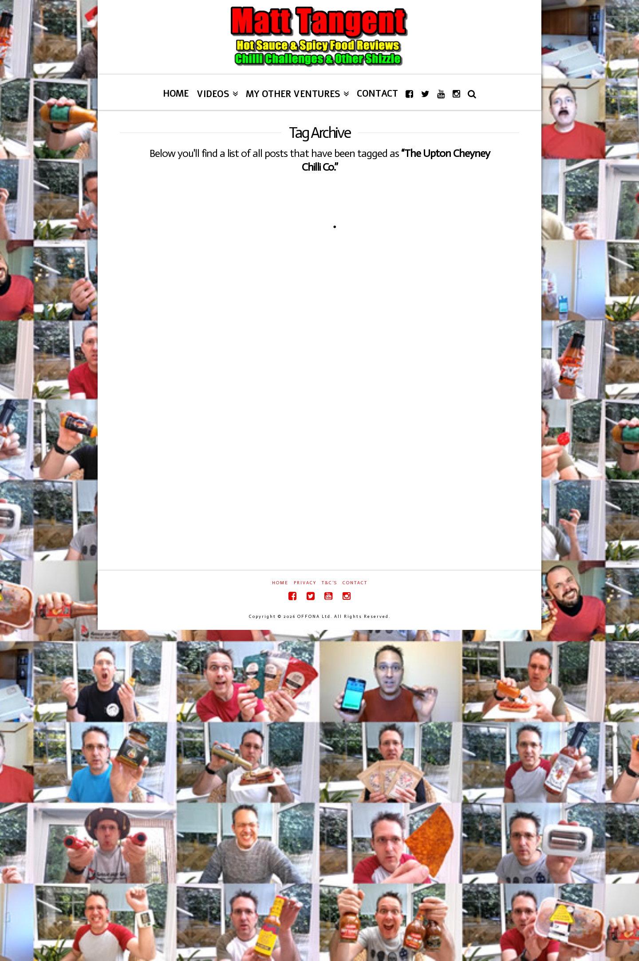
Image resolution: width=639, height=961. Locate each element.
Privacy (305, 583)
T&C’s (329, 583)
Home (280, 583)
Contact (355, 583)
